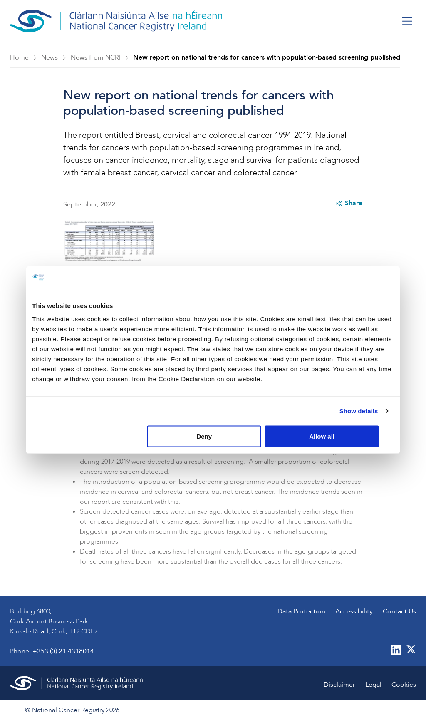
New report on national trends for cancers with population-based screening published (266, 57)
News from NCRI (96, 57)
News (49, 57)
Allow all (334, 435)
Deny (212, 435)
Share (349, 203)
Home (19, 57)
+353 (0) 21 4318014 (63, 651)
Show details (358, 411)
